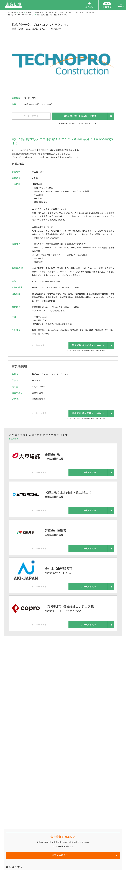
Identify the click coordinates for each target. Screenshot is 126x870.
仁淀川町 (29, 12)
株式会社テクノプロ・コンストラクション (21, 15)
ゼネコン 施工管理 (66, 12)
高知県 (21, 12)
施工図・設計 (38, 12)
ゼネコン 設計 (90, 12)
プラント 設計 (78, 12)
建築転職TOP (12, 12)
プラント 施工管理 (51, 12)
